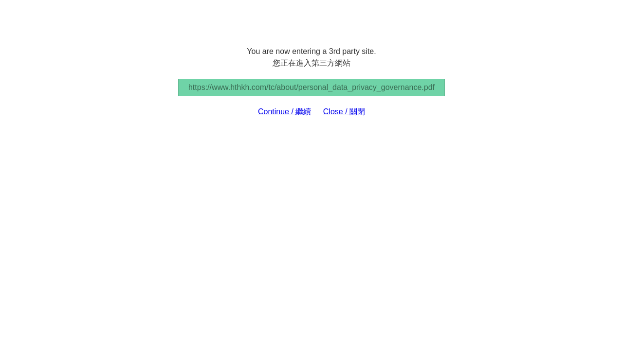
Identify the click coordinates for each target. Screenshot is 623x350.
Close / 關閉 (344, 111)
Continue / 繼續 (284, 111)
